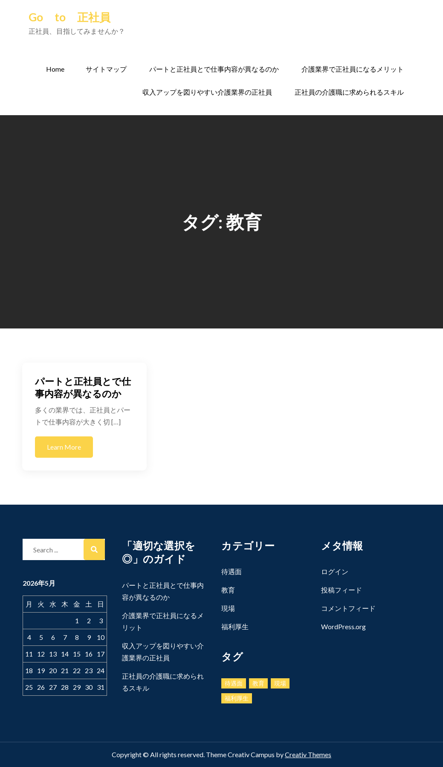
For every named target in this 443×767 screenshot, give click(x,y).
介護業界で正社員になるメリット (352, 69)
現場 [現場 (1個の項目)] (280, 683)
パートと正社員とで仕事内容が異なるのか (214, 69)
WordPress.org (343, 626)
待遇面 (231, 571)
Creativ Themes (308, 754)
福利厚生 (235, 626)
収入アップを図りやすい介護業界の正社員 (207, 92)
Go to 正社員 (69, 17)
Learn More (64, 447)
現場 (228, 608)
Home (55, 69)
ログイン (334, 571)
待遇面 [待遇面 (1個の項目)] (234, 683)
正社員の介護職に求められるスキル (349, 92)
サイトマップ (106, 69)
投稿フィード (341, 590)
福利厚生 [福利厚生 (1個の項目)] (237, 698)
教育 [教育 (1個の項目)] (258, 683)
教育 (228, 590)
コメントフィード (348, 608)
